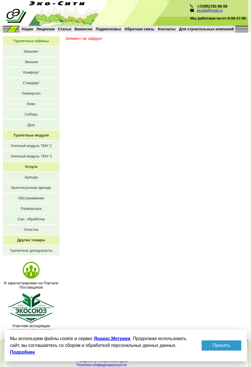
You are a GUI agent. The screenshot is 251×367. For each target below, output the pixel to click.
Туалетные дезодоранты (31, 250)
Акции (27, 29)
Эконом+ (31, 51)
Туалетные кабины (31, 41)
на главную (85, 13)
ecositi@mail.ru (209, 10)
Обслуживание (31, 198)
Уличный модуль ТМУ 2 (31, 146)
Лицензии (46, 29)
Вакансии (84, 29)
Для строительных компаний (206, 29)
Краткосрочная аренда (31, 187)
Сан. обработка (31, 219)
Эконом (31, 62)
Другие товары (31, 240)
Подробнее (22, 352)
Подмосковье (108, 29)
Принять (221, 345)
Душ (31, 125)
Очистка (31, 229)
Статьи (64, 29)
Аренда (31, 177)
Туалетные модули (31, 135)
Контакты (167, 29)
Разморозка (31, 208)
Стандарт (31, 83)
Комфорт (31, 72)
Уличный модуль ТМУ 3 (31, 156)
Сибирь (31, 114)
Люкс (31, 104)
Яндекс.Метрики (112, 338)
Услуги (31, 167)
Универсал (31, 93)
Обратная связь (140, 29)
